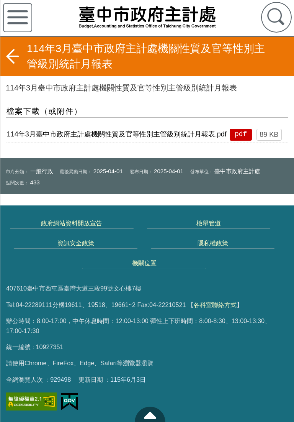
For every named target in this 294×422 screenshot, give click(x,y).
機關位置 (144, 262)
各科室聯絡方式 (215, 304)
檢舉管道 (208, 223)
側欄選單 (17, 17)
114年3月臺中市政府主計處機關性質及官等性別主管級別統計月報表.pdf (117, 134)
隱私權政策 (213, 243)
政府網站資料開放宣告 (71, 223)
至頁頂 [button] (150, 414)
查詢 (276, 17)
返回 (12, 56)
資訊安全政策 (75, 243)
